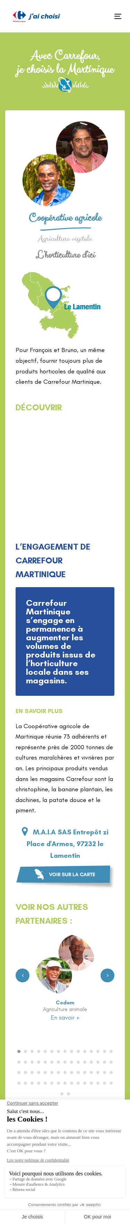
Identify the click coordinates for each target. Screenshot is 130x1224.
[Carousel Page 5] (45, 1051)
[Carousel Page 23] (65, 1062)
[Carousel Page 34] (38, 1072)
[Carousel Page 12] (91, 1051)
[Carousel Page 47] (25, 1083)
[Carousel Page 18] (32, 1062)
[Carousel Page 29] (104, 1062)
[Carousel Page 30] (111, 1062)
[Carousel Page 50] (45, 1083)
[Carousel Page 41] (84, 1072)
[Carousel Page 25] (78, 1062)
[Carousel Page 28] (97, 1062)
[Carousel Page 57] (91, 1083)
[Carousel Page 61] (61, 1093)
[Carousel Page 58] (97, 1083)
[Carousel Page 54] (71, 1083)
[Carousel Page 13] (97, 1051)
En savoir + (65, 1017)
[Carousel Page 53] (65, 1083)
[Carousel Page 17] (25, 1062)
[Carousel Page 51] (51, 1083)
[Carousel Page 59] (104, 1083)
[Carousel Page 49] (38, 1083)
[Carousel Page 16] (18, 1062)
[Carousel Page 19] (38, 1062)
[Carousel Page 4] (38, 1051)
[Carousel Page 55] (78, 1083)
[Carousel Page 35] (45, 1072)
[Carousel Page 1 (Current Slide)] (18, 1051)
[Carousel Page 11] (84, 1051)
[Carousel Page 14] (104, 1051)
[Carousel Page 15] (111, 1051)
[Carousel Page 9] (71, 1051)
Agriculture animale (65, 1009)
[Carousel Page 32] (25, 1072)
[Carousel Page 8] (65, 1051)
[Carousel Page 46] (18, 1083)
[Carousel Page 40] (78, 1072)
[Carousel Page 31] (18, 1072)
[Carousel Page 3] (32, 1051)
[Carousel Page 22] (58, 1062)
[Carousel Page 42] (91, 1072)
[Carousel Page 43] (97, 1072)
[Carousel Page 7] (58, 1051)
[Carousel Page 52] (58, 1083)
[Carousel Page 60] (111, 1083)
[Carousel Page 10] (78, 1051)
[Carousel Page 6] (51, 1051)
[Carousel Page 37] (58, 1072)
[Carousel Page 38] (65, 1072)
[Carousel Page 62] (68, 1093)
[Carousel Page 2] (25, 1051)
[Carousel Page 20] (45, 1062)
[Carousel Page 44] (104, 1072)
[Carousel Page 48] (32, 1083)
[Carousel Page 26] (84, 1062)
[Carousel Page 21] (51, 1062)
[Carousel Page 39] (71, 1072)
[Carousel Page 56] (84, 1083)
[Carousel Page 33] (32, 1072)
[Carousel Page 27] (91, 1062)
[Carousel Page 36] (51, 1072)
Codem (65, 1003)
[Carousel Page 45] (111, 1072)
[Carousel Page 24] (71, 1062)
